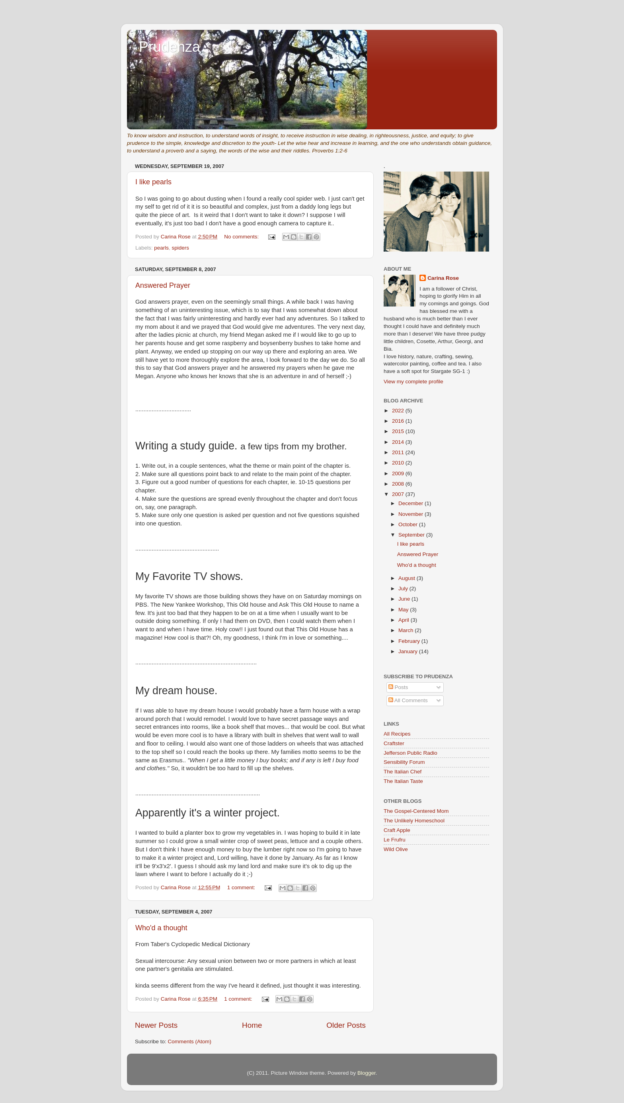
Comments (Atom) (190, 1041)
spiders (180, 248)
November (411, 514)
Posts (398, 687)
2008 (399, 484)
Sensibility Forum (404, 762)
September (412, 535)
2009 (399, 473)
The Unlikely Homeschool (414, 821)
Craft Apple (397, 830)
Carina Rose (443, 278)
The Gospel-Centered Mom (416, 811)
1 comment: (242, 887)
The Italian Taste (403, 781)
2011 (399, 452)
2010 (399, 463)
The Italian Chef (402, 772)
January (408, 651)
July (404, 589)
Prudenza (169, 47)
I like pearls (153, 182)
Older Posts (346, 1025)
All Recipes (397, 734)
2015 (399, 431)
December (411, 503)
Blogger (366, 1073)
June (404, 599)
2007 (399, 494)
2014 (399, 442)
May (404, 610)
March (406, 630)
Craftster (394, 743)
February (409, 641)
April (404, 620)
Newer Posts (156, 1025)
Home (252, 1025)
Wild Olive (396, 849)
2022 (399, 411)
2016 (399, 421)
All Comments (408, 700)
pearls (161, 248)
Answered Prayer (162, 285)
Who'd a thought (161, 928)
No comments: (242, 237)
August (407, 578)
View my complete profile (413, 382)
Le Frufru (395, 840)
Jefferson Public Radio (410, 753)
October (408, 524)
